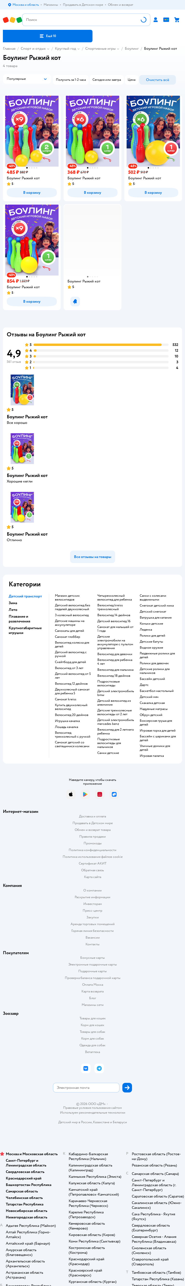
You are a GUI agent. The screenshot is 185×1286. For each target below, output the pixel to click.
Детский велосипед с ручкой (71, 654)
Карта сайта (92, 877)
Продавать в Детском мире (93, 823)
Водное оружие (151, 648)
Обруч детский (151, 715)
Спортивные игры (100, 48)
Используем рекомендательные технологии (92, 1112)
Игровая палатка (152, 756)
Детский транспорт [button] (25, 596)
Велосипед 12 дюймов (71, 684)
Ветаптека (92, 1052)
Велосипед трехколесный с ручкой (72, 735)
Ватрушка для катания (156, 618)
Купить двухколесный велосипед (71, 707)
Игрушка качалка (67, 721)
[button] (47, 36)
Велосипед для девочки (114, 654)
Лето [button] (13, 609)
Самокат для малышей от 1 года (115, 629)
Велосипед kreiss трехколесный (110, 607)
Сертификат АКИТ (92, 863)
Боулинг (132, 48)
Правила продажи (92, 836)
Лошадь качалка (66, 727)
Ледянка (146, 630)
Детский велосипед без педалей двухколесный (72, 607)
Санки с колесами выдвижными (153, 598)
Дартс (144, 685)
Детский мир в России (75, 1122)
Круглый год (65, 48)
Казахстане (101, 1122)
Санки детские (108, 753)
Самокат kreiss (65, 699)
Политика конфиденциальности (92, 850)
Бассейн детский (152, 679)
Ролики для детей (152, 636)
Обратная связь (92, 870)
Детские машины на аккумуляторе (69, 623)
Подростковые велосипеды (108, 683)
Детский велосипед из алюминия (114, 703)
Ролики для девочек (154, 663)
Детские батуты (151, 642)
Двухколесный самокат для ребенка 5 (72, 691)
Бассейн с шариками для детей (158, 738)
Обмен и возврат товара (93, 830)
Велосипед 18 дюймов (113, 676)
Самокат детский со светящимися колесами (72, 744)
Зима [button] (13, 603)
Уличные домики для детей (155, 748)
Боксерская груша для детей (156, 723)
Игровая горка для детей (158, 731)
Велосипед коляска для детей (72, 644)
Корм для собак (92, 1038)
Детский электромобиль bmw (115, 693)
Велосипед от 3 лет (69, 668)
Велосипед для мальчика (115, 670)
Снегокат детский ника (157, 606)
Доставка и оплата (92, 816)
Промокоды (93, 843)
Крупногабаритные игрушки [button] (25, 630)
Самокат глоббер (67, 637)
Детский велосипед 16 (114, 621)
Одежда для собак (92, 1045)
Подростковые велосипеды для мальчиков (109, 743)
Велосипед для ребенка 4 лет (114, 662)
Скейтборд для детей (70, 662)
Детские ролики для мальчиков (155, 671)
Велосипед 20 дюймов (71, 715)
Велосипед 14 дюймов (113, 615)
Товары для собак (92, 1032)
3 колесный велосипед (72, 615)
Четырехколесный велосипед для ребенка (114, 598)
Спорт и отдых (33, 48)
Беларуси (120, 1122)
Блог (92, 998)
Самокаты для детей (69, 631)
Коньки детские (151, 624)
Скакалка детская (152, 703)
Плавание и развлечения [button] (19, 619)
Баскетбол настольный (157, 691)
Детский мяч (149, 697)
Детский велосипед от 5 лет (73, 676)
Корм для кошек (92, 1025)
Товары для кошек (92, 1018)
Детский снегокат (153, 612)
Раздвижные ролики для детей (157, 655)
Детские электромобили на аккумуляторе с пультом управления (115, 642)
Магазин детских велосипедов (67, 598)
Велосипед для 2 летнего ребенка (115, 731)
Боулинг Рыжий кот (27, 417)
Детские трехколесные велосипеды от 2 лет (114, 712)
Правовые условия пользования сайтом (92, 1108)
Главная (9, 48)
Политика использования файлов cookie (93, 857)
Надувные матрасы (154, 709)
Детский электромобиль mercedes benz (115, 722)
